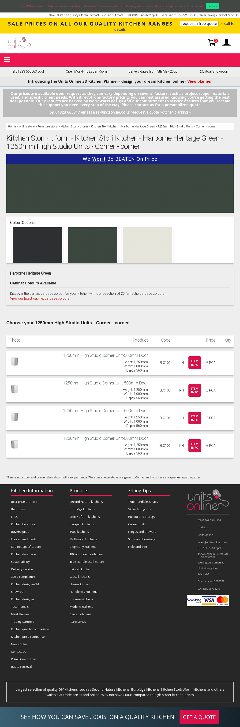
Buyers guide (20, 531)
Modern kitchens (81, 606)
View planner (200, 81)
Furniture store (47, 126)
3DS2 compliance (23, 576)
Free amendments (24, 539)
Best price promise (24, 502)
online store (27, 126)
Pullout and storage (141, 516)
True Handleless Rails (143, 502)
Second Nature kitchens (86, 502)
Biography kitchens (83, 546)
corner (212, 126)
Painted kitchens (81, 569)
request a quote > (147, 112)
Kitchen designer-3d (25, 584)
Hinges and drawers (142, 531)
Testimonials (20, 606)
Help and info (137, 546)
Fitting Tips (139, 490)
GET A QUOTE (199, 716)
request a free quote (199, 23)
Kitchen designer (22, 599)
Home (12, 126)
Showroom (18, 591)
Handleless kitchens (83, 591)
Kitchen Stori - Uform (74, 126)
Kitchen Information (32, 490)
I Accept (213, 6)
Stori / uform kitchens (85, 516)
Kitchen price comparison (29, 636)
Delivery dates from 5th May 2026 (152, 72)
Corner (200, 126)
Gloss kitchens (80, 576)
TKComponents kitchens (87, 554)
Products (79, 490)
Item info (195, 363)
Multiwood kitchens (83, 539)
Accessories (78, 621)
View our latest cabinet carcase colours (40, 299)
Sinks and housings (141, 539)
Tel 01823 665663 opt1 (27, 72)
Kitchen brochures (24, 524)
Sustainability (20, 561)
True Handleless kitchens (87, 561)
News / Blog (19, 644)
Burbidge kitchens (82, 509)
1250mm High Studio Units (175, 126)
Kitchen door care (23, 554)
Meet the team (21, 614)
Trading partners (22, 621)
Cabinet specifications (26, 546)
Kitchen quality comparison (30, 629)
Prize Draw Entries (24, 659)
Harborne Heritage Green (137, 126)
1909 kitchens (79, 531)
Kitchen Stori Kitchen (104, 126)
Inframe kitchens (81, 599)
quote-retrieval (21, 666)
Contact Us (18, 651)
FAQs (14, 516)
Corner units (137, 524)
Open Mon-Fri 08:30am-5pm (86, 72)
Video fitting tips (139, 509)
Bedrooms (18, 509)
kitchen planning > (176, 112)
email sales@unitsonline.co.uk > (107, 112)
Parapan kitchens (82, 524)
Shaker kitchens (81, 584)
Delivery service (22, 569)
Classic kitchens (80, 614)
